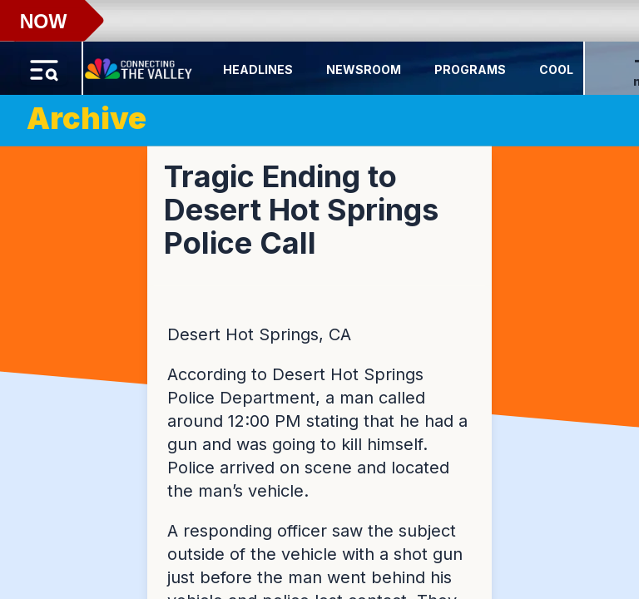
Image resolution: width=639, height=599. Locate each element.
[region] (319, 299)
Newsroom (363, 69)
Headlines (258, 69)
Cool (556, 69)
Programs (470, 69)
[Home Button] (140, 65)
